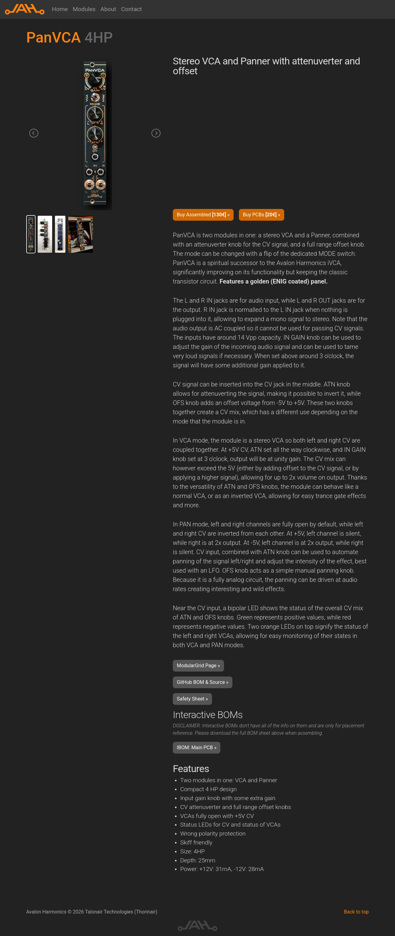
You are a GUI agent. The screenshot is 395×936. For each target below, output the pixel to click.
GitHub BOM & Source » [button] (202, 682)
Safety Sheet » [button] (192, 699)
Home (60, 9)
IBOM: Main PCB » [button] (196, 747)
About (108, 9)
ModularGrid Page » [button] (198, 665)
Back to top (356, 912)
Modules (84, 9)
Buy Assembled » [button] (203, 215)
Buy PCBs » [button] (261, 215)
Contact (131, 9)
